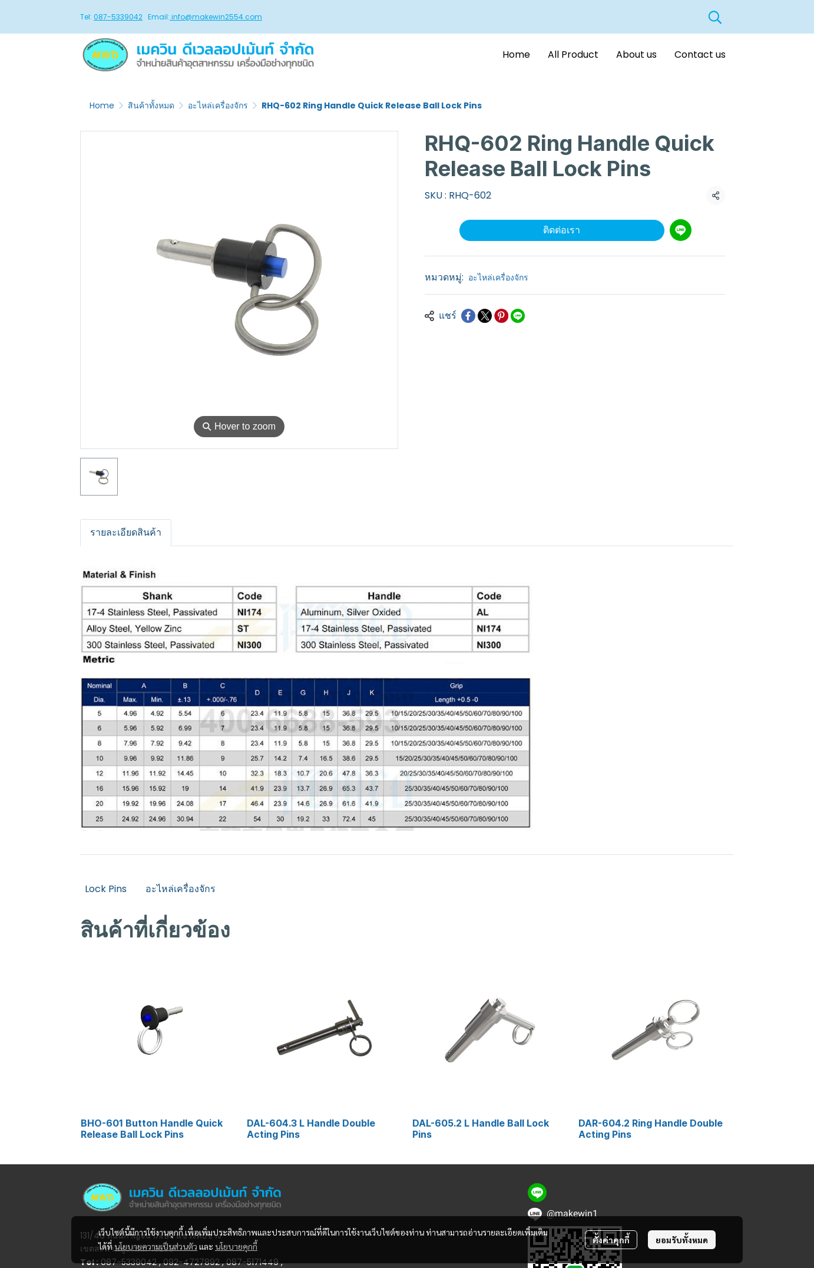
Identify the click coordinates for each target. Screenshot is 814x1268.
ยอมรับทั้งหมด (682, 1239)
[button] (715, 17)
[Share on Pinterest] (501, 316)
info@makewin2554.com (216, 17)
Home (102, 105)
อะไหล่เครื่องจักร (218, 105)
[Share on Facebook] (468, 316)
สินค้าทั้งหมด (151, 105)
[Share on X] (485, 316)
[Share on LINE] (518, 316)
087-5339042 (118, 17)
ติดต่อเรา (561, 230)
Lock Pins (106, 889)
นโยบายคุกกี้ (236, 1246)
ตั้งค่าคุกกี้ (611, 1239)
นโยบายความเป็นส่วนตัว (155, 1246)
